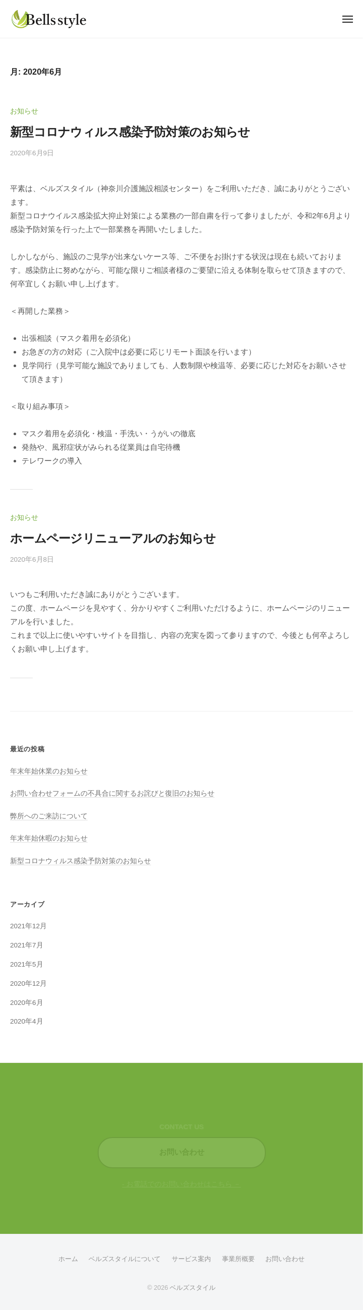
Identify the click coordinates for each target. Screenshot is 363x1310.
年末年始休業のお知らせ (49, 771)
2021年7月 (26, 945)
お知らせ (24, 111)
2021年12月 (28, 926)
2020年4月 (26, 1021)
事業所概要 (238, 1259)
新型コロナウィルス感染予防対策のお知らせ (130, 132)
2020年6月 (26, 1002)
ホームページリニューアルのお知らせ (113, 538)
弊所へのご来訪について (49, 816)
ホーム (68, 1259)
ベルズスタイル (192, 1287)
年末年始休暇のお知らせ (49, 838)
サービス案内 (191, 1259)
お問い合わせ (181, 1152)
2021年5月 (26, 964)
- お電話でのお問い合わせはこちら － (181, 1184)
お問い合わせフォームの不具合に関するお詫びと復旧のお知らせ (112, 793)
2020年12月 (28, 983)
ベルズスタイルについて (125, 1259)
